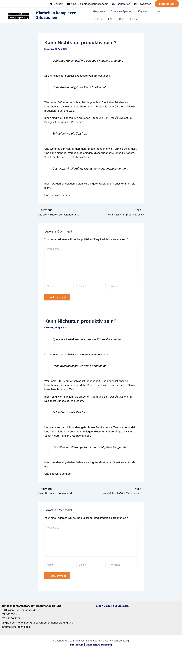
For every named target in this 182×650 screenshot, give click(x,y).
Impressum (76, 644)
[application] (101, 18)
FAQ (109, 18)
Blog (118, 18)
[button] (167, 3)
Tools (98, 18)
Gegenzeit (99, 12)
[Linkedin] (56, 4)
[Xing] (71, 4)
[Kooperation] (121, 4)
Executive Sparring (121, 12)
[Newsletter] (142, 4)
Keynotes (142, 12)
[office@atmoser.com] (94, 4)
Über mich (158, 12)
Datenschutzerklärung (99, 644)
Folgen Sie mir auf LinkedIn (112, 605)
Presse (129, 18)
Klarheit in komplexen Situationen (56, 15)
